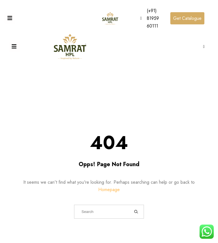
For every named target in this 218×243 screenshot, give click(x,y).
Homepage (109, 189)
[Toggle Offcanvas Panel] (9, 18)
